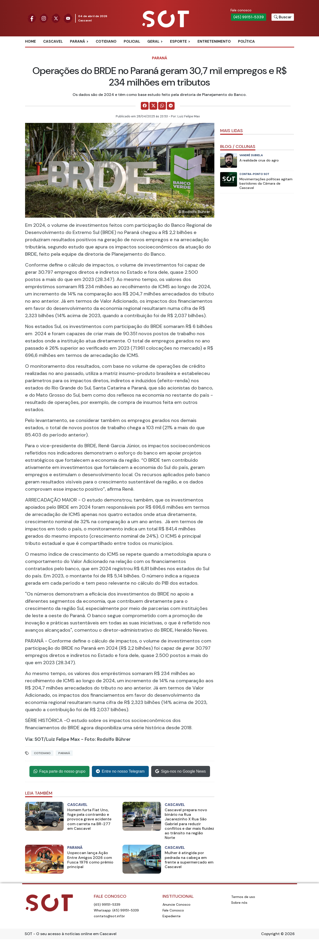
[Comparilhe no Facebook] (145, 106)
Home (30, 41)
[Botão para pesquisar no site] (282, 17)
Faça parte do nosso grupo (59, 771)
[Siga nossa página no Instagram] (44, 17)
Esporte (178, 41)
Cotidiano (106, 41)
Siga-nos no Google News (180, 771)
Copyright (270, 933)
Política (246, 41)
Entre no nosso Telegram (120, 771)
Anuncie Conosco (176, 904)
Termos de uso (243, 897)
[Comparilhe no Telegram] (171, 106)
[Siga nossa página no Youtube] (68, 17)
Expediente (172, 916)
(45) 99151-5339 (248, 17)
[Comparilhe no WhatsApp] (162, 106)
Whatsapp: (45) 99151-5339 (116, 910)
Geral (153, 41)
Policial (132, 41)
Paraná (77, 41)
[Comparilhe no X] (153, 106)
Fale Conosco (173, 910)
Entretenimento (214, 41)
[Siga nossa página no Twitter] (56, 17)
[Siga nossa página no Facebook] (32, 17)
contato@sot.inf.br (109, 916)
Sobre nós (239, 902)
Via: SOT (34, 739)
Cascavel (53, 41)
